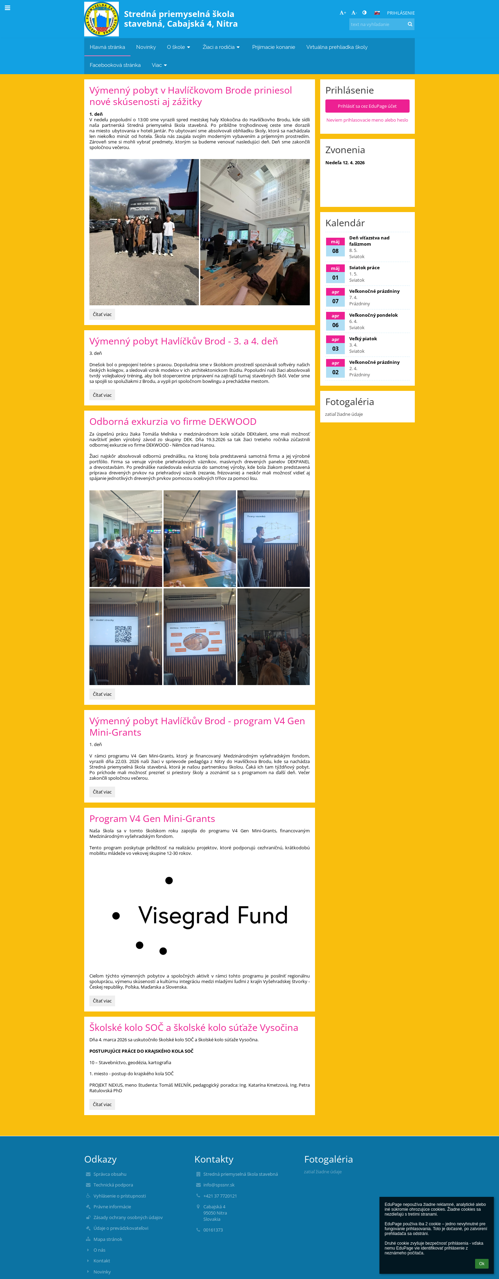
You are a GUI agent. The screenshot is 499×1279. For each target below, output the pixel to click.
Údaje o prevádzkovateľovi (121, 1228)
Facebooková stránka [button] (115, 65)
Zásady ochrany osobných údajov (128, 1217)
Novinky (102, 1272)
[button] (377, 13)
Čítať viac (104, 315)
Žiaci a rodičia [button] (222, 47)
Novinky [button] (146, 47)
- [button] (354, 12)
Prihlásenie (401, 13)
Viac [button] (160, 65)
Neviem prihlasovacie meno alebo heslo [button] (367, 120)
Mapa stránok (108, 1239)
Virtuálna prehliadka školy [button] (337, 47)
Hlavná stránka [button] (107, 47)
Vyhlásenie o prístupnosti (120, 1196)
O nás (99, 1250)
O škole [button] (179, 47)
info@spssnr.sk (219, 1185)
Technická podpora (113, 1185)
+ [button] (343, 12)
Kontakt (102, 1261)
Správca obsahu (110, 1174)
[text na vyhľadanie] (382, 24)
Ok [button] (481, 1263)
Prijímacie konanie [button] (273, 47)
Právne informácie (112, 1206)
